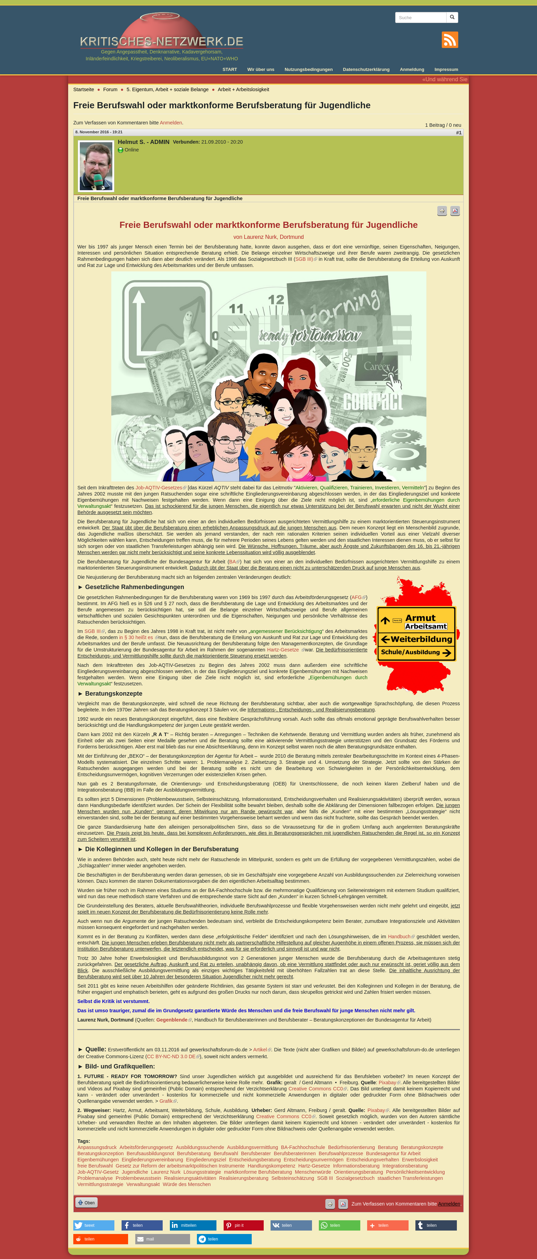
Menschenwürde (313, 1172)
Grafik (168, 1101)
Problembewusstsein (138, 1178)
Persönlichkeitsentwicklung (415, 1172)
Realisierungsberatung (243, 1178)
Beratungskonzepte (422, 1147)
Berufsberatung (194, 1153)
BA (234, 561)
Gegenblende (173, 1020)
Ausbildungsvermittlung (252, 1147)
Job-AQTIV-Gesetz (98, 1172)
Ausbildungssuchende (200, 1147)
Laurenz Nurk (165, 1172)
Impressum (446, 69)
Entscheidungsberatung (255, 1159)
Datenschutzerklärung (366, 69)
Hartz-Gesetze (286, 649)
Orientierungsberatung (358, 1172)
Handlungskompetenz (271, 1166)
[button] (93, 1225)
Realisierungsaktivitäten (190, 1178)
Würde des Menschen (187, 1184)
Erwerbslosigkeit (420, 1159)
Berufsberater (256, 1153)
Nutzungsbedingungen (309, 69)
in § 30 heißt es (139, 637)
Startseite (83, 89)
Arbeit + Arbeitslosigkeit (243, 89)
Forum (110, 89)
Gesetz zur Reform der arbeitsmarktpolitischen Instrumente (180, 1166)
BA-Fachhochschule (303, 1147)
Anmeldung (412, 69)
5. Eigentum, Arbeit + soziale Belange (168, 89)
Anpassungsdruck (96, 1147)
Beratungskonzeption (100, 1153)
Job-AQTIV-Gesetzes (161, 487)
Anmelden (171, 122)
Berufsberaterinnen (295, 1153)
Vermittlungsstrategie (100, 1184)
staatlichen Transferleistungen (410, 1178)
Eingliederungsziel (206, 1159)
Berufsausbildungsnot (150, 1153)
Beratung (388, 1147)
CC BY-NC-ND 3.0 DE (173, 1056)
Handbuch (401, 936)
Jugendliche (135, 1172)
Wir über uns (260, 69)
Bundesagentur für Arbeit (393, 1153)
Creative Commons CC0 (318, 1088)
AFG (359, 597)
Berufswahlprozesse (341, 1153)
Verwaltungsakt (143, 1184)
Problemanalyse (95, 1178)
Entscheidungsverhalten (373, 1159)
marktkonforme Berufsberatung (258, 1172)
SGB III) (306, 259)
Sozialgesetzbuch (355, 1178)
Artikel (262, 1049)
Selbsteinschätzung (292, 1178)
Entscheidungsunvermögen (314, 1159)
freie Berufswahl (95, 1166)
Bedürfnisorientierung (351, 1147)
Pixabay (389, 1082)
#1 (459, 132)
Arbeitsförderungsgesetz (146, 1147)
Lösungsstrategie (202, 1172)
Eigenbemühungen (98, 1159)
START (230, 69)
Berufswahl (226, 1153)
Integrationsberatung (405, 1166)
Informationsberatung (356, 1166)
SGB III (95, 631)
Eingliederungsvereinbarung (152, 1159)
